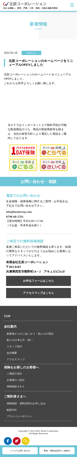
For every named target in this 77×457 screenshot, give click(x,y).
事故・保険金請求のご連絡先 (57, 451)
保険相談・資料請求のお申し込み (26, 403)
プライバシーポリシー (20, 416)
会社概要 (12, 352)
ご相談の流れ (14, 373)
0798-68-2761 (14, 216)
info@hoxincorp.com (19, 211)
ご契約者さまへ (15, 396)
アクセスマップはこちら (38, 292)
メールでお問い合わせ (20, 451)
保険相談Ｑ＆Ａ (16, 386)
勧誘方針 (12, 409)
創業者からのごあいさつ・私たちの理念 (30, 333)
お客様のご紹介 (16, 380)
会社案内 (10, 326)
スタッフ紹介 (14, 346)
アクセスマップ (16, 359)
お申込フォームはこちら (38, 280)
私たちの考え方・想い (20, 340)
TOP (7, 316)
